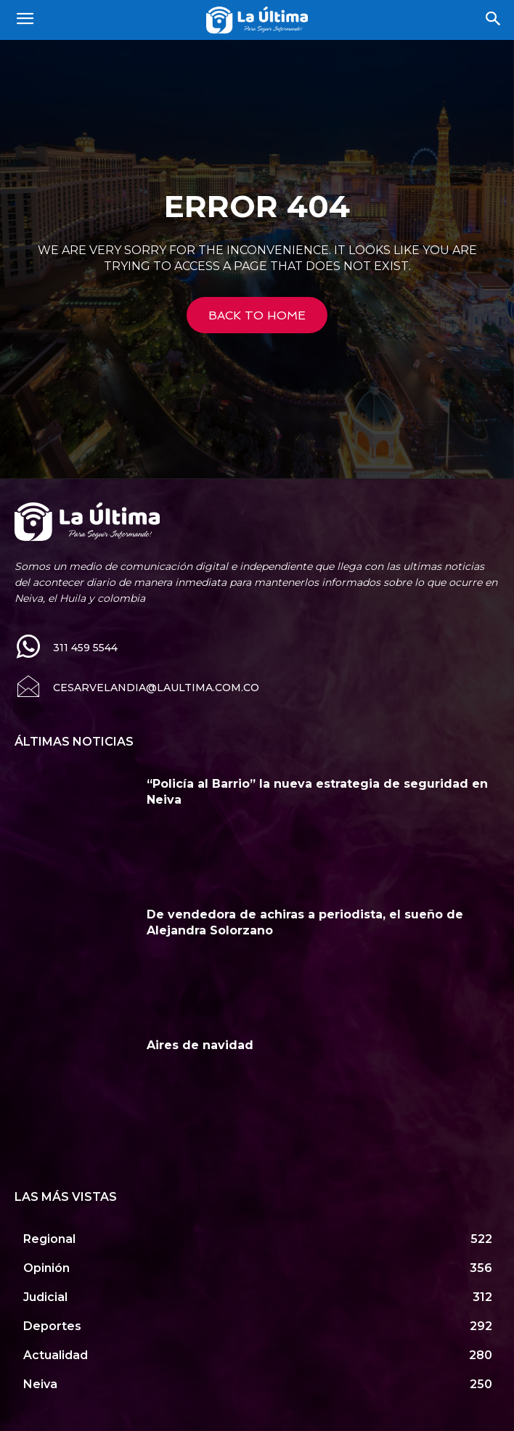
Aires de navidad (200, 1045)
